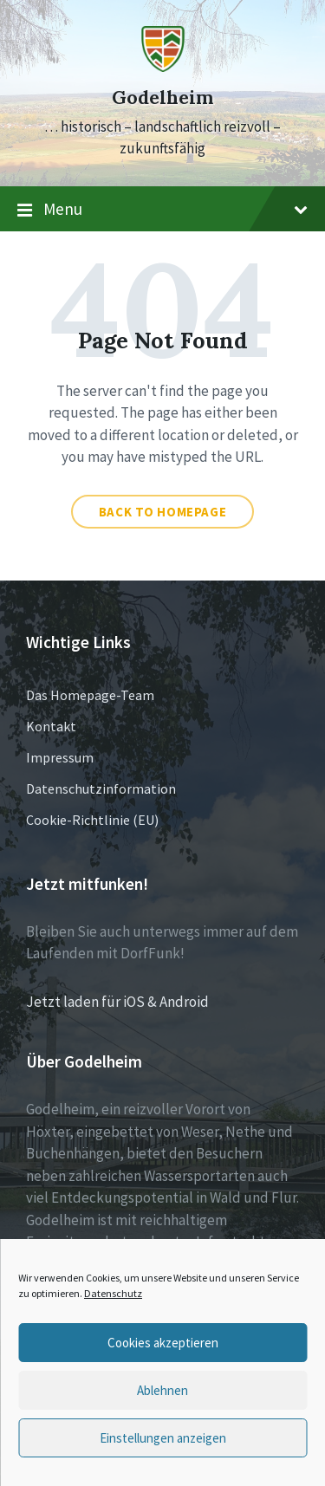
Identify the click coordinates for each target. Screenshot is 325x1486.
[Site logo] (163, 66)
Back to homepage (163, 511)
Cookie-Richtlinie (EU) (92, 819)
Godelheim (162, 97)
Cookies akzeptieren (162, 1342)
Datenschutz (113, 1293)
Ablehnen (162, 1390)
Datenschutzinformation (101, 788)
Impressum (60, 757)
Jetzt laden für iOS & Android (117, 1001)
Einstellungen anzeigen (163, 1438)
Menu (162, 209)
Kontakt (51, 726)
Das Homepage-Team (90, 695)
